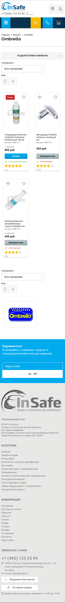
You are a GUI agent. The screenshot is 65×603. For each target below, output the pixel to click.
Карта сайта (7, 540)
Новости (5, 516)
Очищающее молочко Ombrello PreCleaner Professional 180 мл (16, 137)
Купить (16, 156)
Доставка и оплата (11, 509)
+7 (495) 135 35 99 (13, 13)
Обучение (6, 512)
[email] (32, 366)
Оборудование (9, 472)
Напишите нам (47, 156)
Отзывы (5, 526)
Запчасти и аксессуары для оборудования (23, 475)
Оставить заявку (19, 587)
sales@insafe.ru (20, 573)
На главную (7, 506)
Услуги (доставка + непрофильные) (19, 469)
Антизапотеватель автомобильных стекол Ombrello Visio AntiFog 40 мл (15, 224)
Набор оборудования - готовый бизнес (21, 486)
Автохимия (7, 465)
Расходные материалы (13, 479)
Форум (4, 523)
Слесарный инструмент (13, 489)
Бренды (5, 530)
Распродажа (7, 458)
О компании (7, 533)
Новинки (5, 451)
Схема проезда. (36, 566)
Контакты (6, 536)
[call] (48, 22)
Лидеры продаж (9, 455)
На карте (9, 570)
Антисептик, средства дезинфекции (20, 462)
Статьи (4, 519)
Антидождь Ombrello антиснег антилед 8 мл (46, 137)
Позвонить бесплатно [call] (20, 579)
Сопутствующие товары (13, 482)
